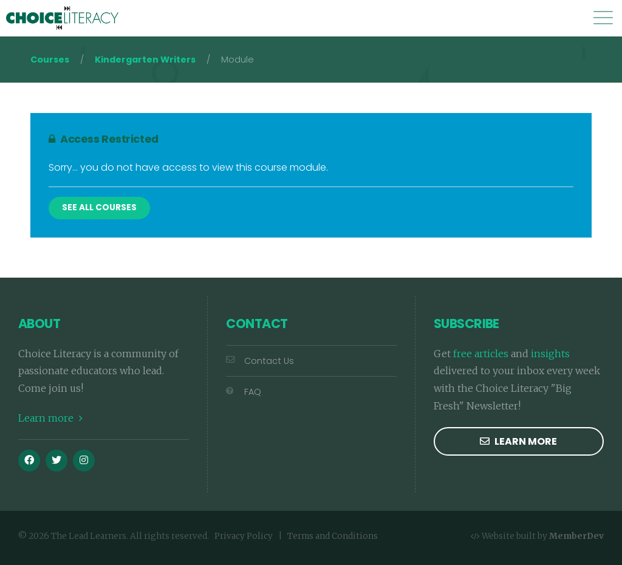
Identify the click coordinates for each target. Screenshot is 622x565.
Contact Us (260, 361)
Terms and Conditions (332, 536)
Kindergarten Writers (145, 59)
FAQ (243, 392)
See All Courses (99, 207)
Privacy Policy (243, 536)
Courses (49, 59)
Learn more (50, 418)
